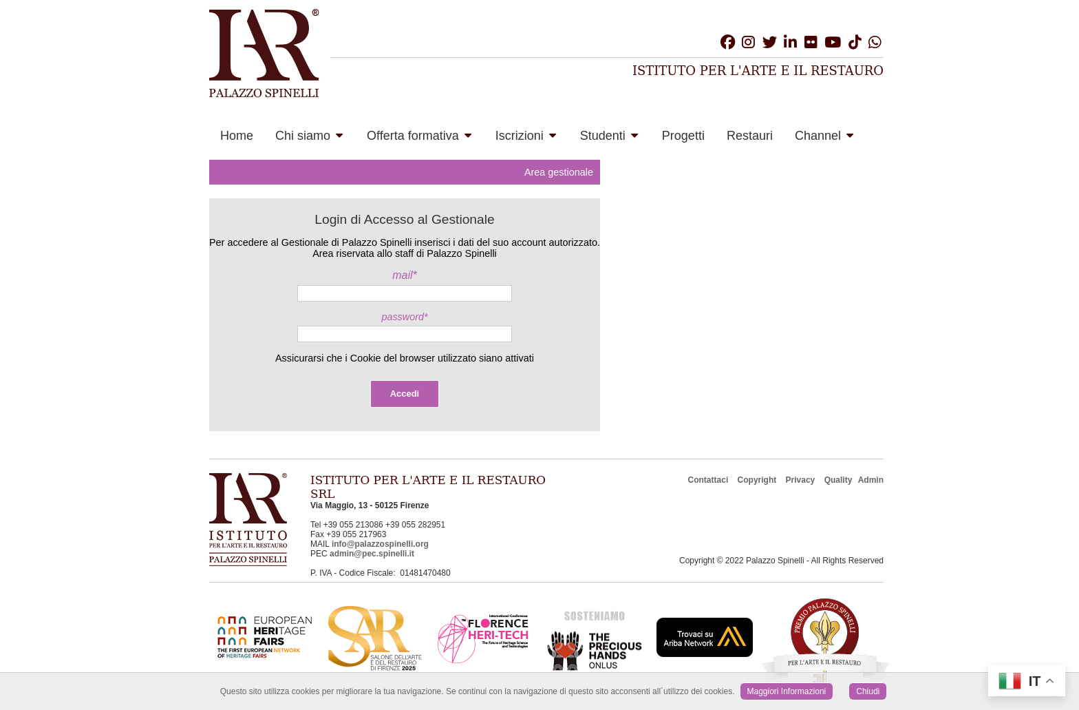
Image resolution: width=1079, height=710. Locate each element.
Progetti (683, 136)
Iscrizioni (525, 136)
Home (236, 136)
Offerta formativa (419, 136)
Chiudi (867, 691)
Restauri (750, 136)
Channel (824, 136)
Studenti (609, 136)
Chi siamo (309, 136)
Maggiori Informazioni (786, 691)
